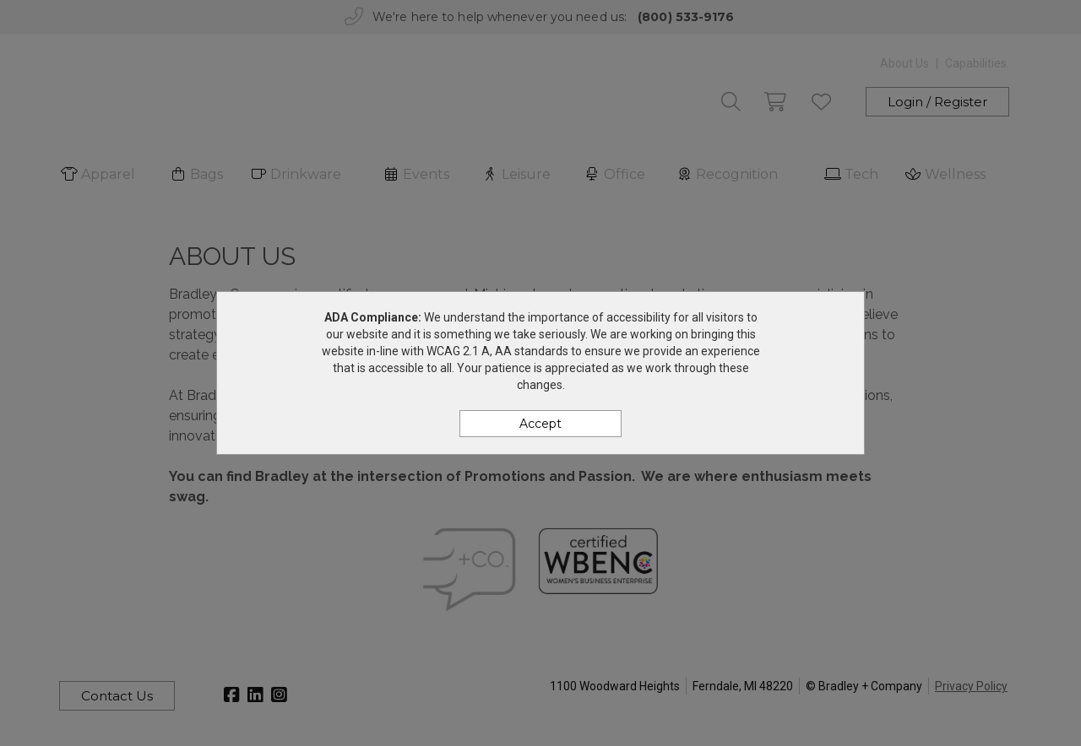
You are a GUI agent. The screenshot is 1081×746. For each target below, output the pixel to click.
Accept (540, 423)
